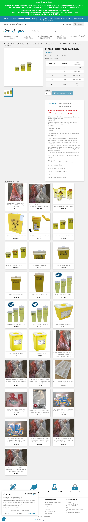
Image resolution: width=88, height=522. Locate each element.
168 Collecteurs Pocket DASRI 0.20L (16, 236)
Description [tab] (53, 103)
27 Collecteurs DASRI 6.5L (39, 295)
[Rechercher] (44, 31)
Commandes (49, 504)
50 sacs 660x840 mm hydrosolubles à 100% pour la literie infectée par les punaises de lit (16, 381)
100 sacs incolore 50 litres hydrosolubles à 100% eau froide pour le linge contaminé (63, 440)
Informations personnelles (53, 502)
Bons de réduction (50, 511)
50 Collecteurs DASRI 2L (39, 265)
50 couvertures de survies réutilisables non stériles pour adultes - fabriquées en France (16, 440)
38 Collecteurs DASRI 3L (63, 265)
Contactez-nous (11, 24)
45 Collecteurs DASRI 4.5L (16, 295)
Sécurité (81, 36)
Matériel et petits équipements (45, 37)
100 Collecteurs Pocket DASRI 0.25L (40, 236)
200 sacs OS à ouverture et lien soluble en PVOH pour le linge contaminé (16, 410)
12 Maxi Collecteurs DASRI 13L (39, 324)
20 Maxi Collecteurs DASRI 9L (63, 295)
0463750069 (23, 24)
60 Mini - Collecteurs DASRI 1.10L (15, 265)
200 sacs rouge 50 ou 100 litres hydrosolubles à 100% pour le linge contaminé (39, 381)
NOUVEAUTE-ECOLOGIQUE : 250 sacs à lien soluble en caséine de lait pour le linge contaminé (63, 354)
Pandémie (73, 36)
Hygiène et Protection (28, 37)
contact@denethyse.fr (73, 513)
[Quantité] (47, 93)
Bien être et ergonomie (61, 37)
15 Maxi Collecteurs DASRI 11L (16, 324)
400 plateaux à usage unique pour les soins (63, 382)
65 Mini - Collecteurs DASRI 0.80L (63, 236)
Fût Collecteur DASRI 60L (40, 353)
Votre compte (50, 500)
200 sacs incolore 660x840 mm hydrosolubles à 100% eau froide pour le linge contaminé (39, 440)
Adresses (48, 509)
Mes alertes (48, 513)
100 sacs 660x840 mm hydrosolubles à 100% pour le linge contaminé (39, 205)
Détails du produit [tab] (65, 103)
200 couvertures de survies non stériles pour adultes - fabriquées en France (63, 410)
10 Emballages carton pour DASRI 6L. (63, 206)
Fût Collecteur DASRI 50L (16, 353)
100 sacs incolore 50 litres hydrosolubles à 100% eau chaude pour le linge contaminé (16, 469)
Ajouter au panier (62, 93)
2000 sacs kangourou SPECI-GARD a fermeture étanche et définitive (39, 411)
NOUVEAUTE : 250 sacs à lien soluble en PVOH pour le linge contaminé (16, 204)
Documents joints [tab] (65, 106)
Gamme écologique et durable (12, 37)
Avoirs (47, 507)
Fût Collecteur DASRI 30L (63, 324)
